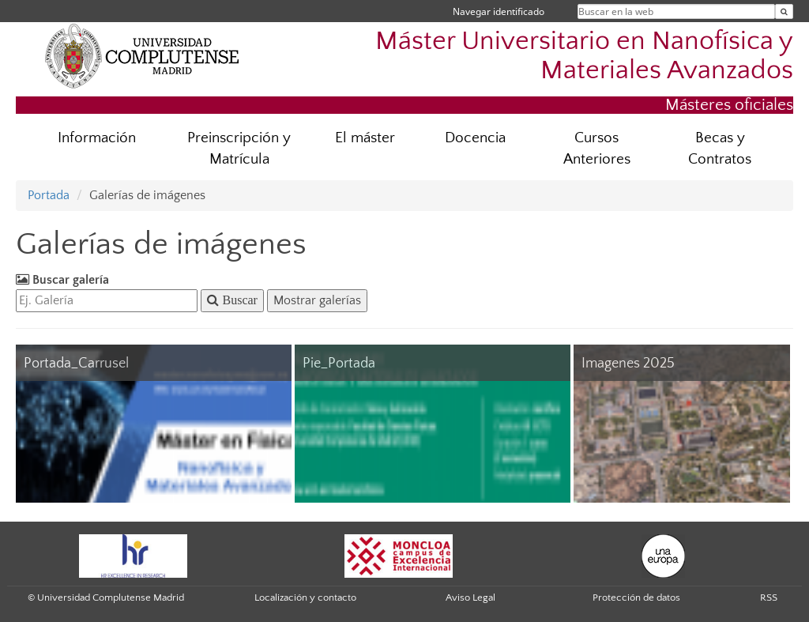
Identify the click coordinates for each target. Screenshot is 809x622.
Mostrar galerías (317, 300)
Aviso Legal (470, 597)
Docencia (475, 138)
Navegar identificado (498, 11)
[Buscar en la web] (784, 11)
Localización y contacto (305, 597)
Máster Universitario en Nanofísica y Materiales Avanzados (584, 56)
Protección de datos (636, 597)
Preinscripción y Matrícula (239, 149)
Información (97, 138)
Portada (49, 195)
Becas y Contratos (719, 149)
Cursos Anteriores (596, 149)
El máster (365, 138)
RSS (768, 597)
